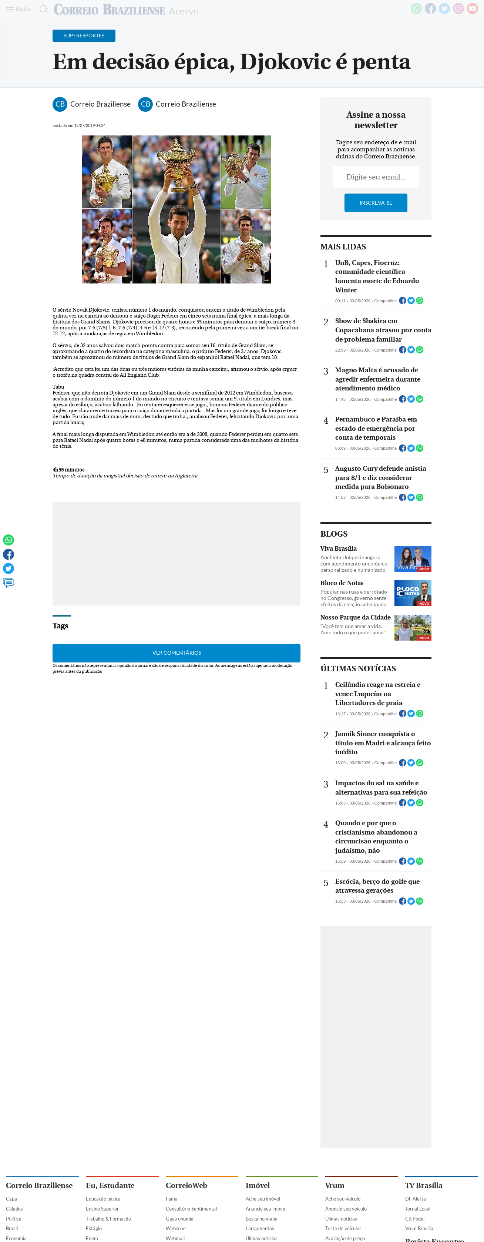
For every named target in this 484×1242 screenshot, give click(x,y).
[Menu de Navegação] (20, 9)
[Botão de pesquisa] (42, 9)
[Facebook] (430, 13)
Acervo (184, 10)
